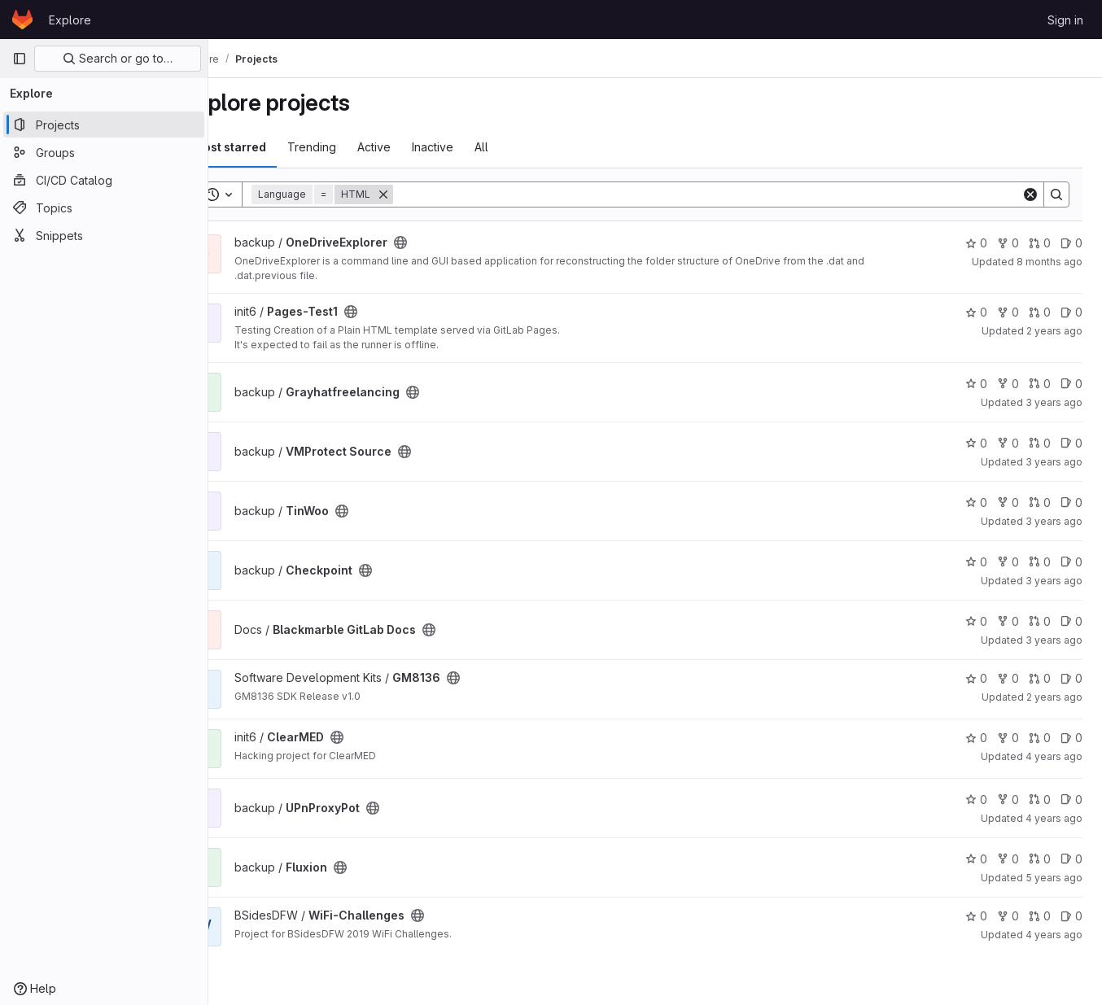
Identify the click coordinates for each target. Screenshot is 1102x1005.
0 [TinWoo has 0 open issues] (1071, 502)
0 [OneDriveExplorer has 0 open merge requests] (1040, 243)
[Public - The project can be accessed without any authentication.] (446, 242)
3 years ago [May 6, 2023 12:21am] (1053, 581)
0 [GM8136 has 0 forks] (1008, 678)
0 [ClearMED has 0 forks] (1008, 738)
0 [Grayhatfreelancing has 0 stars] (976, 384)
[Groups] (103, 152)
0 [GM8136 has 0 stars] (976, 678)
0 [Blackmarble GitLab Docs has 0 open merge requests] (1040, 621)
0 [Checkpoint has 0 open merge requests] (1040, 562)
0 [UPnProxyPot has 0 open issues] (1071, 799)
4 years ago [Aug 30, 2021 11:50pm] (1053, 756)
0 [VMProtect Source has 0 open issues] (1071, 443)
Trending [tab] (357, 147)
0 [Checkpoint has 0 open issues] (1071, 562)
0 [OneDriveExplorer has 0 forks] (1008, 243)
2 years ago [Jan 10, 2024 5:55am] (1054, 331)
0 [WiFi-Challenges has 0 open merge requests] (1040, 916)
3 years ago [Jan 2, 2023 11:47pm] (1053, 640)
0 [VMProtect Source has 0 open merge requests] (1040, 443)
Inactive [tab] (478, 147)
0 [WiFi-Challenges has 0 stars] (976, 916)
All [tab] (527, 147)
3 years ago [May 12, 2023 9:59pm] (1053, 462)
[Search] (730, 194)
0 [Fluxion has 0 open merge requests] (1040, 859)
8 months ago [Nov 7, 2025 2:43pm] (1049, 262)
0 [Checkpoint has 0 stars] (976, 562)
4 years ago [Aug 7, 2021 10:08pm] (1053, 818)
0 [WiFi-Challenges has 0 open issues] (1071, 916)
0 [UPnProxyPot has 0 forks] (1008, 799)
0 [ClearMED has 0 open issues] (1071, 738)
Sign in (1065, 20)
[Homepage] (22, 20)
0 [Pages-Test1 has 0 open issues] (1071, 312)
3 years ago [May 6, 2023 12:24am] (1053, 521)
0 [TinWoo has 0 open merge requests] (1040, 502)
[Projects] (103, 124)
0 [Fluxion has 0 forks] (1008, 859)
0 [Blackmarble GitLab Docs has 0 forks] (1008, 621)
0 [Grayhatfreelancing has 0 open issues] (1071, 384)
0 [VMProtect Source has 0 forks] (1008, 443)
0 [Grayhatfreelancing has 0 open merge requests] (1040, 384)
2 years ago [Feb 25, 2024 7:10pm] (1054, 697)
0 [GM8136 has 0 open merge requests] (1040, 678)
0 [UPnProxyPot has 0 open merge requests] (1040, 799)
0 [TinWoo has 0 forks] (1008, 502)
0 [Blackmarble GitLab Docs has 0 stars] (976, 621)
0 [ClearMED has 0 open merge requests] (1040, 738)
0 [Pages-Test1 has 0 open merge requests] (1040, 312)
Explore (70, 20)
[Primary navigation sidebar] (20, 59)
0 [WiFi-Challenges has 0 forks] (1008, 916)
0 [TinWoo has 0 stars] (976, 502)
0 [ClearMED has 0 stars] (976, 738)
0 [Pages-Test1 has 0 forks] (1008, 312)
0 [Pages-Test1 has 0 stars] (976, 312)
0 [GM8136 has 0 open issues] (1071, 678)
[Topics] (103, 207)
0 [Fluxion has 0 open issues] (1071, 859)
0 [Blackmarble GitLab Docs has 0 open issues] (1071, 621)
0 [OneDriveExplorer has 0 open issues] (1071, 243)
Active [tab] (419, 147)
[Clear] (1030, 194)
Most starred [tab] (275, 147)
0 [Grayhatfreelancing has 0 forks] (1008, 384)
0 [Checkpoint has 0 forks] (1008, 562)
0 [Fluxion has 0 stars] (976, 859)
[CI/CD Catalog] (103, 180)
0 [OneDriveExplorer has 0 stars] (976, 243)
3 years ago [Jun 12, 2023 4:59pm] (1053, 402)
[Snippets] (103, 235)
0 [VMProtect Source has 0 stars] (976, 443)
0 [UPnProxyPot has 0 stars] (976, 799)
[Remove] (429, 194)
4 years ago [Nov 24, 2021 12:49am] (1053, 935)
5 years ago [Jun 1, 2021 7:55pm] (1053, 878)
